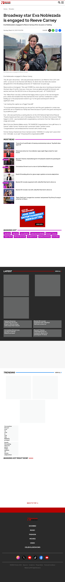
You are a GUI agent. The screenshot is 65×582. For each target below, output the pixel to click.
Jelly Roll (15, 233)
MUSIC (32, 530)
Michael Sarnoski (19, 236)
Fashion (32, 534)
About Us (25, 565)
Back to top (32, 503)
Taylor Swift (8, 236)
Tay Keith (7, 233)
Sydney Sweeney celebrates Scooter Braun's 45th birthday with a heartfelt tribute (12, 323)
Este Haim (55, 236)
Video (32, 543)
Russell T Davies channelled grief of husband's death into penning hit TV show (38, 159)
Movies (33, 539)
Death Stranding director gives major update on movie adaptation (37, 174)
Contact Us (32, 565)
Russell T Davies (51, 233)
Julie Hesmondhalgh (37, 233)
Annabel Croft (32, 236)
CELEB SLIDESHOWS (32, 547)
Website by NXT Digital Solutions (33, 568)
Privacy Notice (39, 565)
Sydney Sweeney (44, 236)
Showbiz (11, 9)
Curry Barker (24, 233)
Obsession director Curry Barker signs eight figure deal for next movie (36, 151)
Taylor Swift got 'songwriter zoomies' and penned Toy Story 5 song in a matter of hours (38, 198)
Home (5, 9)
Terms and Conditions (49, 565)
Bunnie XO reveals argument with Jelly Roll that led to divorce (36, 182)
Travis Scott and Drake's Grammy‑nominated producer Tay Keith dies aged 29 (38, 144)
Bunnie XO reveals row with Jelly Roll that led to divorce (34, 190)
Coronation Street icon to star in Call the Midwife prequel (34, 166)
